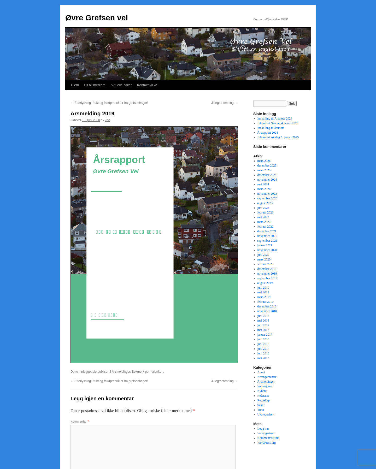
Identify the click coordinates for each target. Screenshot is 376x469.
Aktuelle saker (121, 85)
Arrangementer (267, 377)
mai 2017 (263, 330)
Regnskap (263, 400)
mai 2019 (263, 292)
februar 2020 (265, 264)
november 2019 (267, 273)
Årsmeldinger (121, 371)
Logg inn (263, 428)
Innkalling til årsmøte (270, 128)
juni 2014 (263, 349)
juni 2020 (263, 255)
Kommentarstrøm (268, 438)
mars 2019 (264, 297)
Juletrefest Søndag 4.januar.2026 (277, 123)
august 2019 (265, 283)
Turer (260, 410)
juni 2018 (263, 316)
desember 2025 (267, 165)
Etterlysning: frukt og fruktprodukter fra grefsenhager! (109, 103)
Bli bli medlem (94, 85)
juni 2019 (263, 287)
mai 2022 (263, 217)
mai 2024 (263, 184)
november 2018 (267, 311)
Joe (107, 120)
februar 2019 (265, 302)
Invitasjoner (264, 386)
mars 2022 (264, 222)
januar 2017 (264, 334)
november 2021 (267, 236)
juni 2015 (263, 344)
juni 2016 (263, 339)
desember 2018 (267, 306)
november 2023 (267, 193)
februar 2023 (265, 212)
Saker (261, 405)
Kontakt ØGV (147, 85)
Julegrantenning (224, 103)
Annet (261, 372)
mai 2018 (263, 320)
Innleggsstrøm (266, 433)
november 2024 (267, 179)
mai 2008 (263, 358)
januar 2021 (264, 245)
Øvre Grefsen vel (96, 17)
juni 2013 (263, 353)
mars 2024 (264, 189)
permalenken (154, 371)
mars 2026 (264, 161)
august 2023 (265, 203)
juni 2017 (263, 325)
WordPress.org (266, 442)
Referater (263, 395)
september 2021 (267, 240)
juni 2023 (263, 208)
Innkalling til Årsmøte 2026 (274, 118)
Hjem (75, 85)
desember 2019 (267, 269)
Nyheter (262, 391)
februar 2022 (265, 226)
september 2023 (267, 198)
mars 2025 (264, 170)
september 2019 (267, 278)
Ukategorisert (265, 414)
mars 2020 (264, 259)
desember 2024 (267, 175)
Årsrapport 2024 (267, 132)
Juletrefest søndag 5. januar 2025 (278, 137)
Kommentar (79, 421)
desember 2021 (267, 231)
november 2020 (267, 250)
